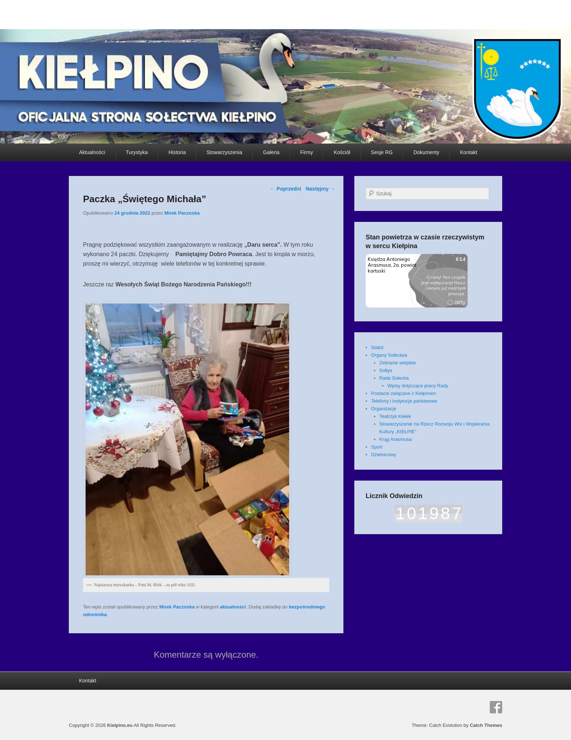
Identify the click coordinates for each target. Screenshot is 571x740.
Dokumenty (426, 152)
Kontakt (468, 152)
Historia (177, 152)
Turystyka (137, 152)
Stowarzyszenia (224, 152)
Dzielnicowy (383, 454)
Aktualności (92, 152)
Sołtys (385, 370)
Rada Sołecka (394, 378)
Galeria (271, 152)
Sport (376, 447)
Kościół (342, 152)
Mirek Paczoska (182, 213)
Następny (320, 189)
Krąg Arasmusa (395, 439)
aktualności (233, 607)
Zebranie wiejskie (397, 362)
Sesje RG (382, 152)
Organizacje (383, 408)
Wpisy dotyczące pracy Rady (417, 385)
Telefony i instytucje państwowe (404, 401)
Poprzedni (285, 189)
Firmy (306, 152)
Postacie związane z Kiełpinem (403, 393)
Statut (377, 347)
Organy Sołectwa (389, 355)
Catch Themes (486, 725)
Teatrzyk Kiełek (395, 416)
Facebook (496, 707)
